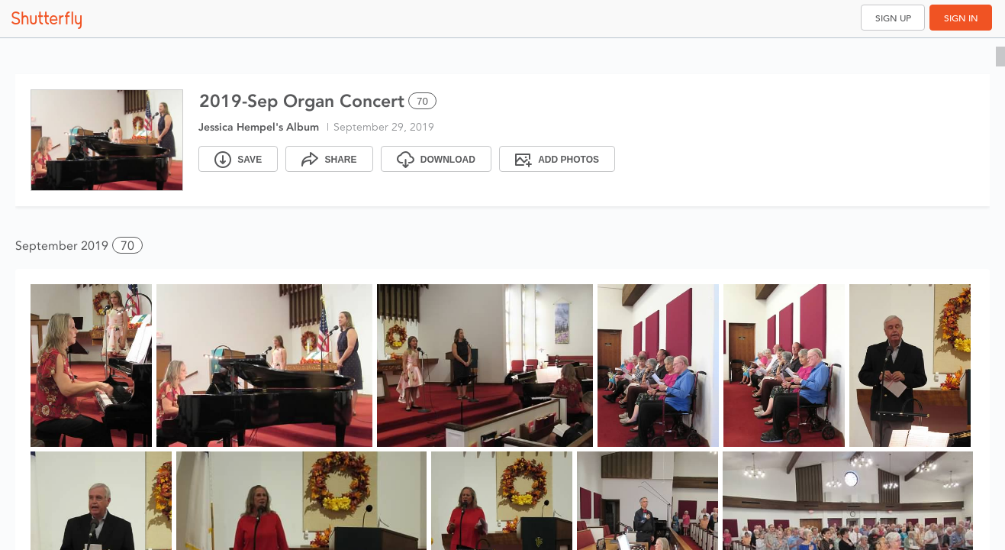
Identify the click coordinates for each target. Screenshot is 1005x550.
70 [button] (127, 245)
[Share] (328, 159)
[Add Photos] (557, 159)
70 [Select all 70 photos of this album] (422, 101)
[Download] (436, 159)
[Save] (238, 159)
